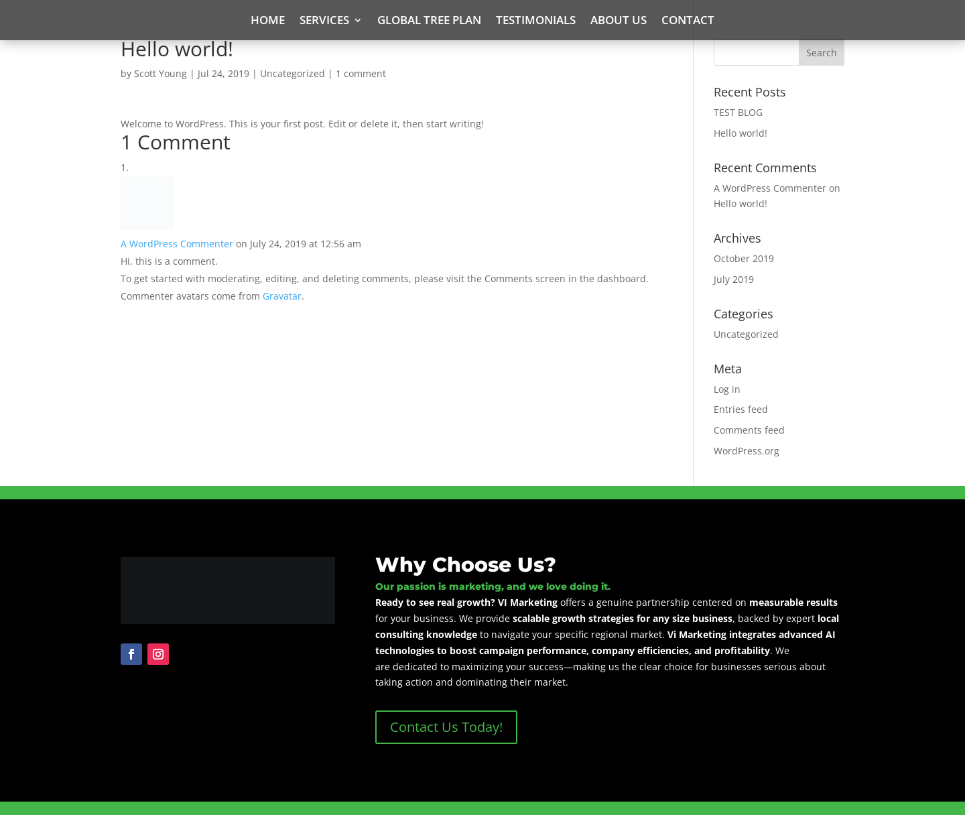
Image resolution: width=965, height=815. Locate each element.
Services (324, 21)
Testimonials (536, 21)
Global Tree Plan (429, 21)
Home (268, 21)
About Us (618, 21)
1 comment (361, 73)
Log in (727, 389)
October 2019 (744, 258)
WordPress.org (746, 450)
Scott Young (160, 73)
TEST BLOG (738, 112)
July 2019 (734, 279)
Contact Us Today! (446, 727)
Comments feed (749, 430)
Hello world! (740, 133)
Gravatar (282, 296)
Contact (687, 21)
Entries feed (741, 409)
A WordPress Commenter (177, 243)
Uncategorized (292, 73)
